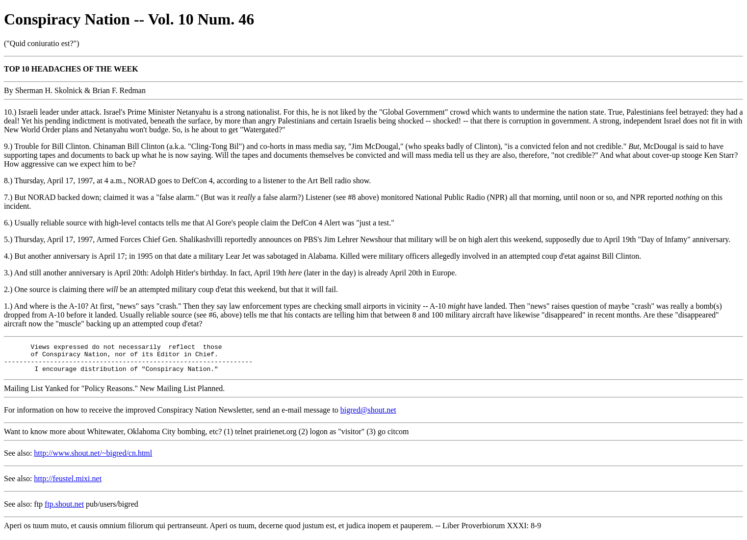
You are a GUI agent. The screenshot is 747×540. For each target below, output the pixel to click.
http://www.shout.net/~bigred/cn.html (93, 459)
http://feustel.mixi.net (68, 484)
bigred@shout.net (368, 416)
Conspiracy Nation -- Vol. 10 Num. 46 (129, 19)
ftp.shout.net (64, 510)
